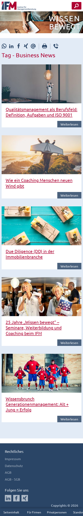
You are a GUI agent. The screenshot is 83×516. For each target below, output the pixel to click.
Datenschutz (14, 466)
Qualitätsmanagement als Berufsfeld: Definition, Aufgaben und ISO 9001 (41, 112)
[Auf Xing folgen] (24, 498)
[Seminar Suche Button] (76, 6)
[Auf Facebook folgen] (16, 498)
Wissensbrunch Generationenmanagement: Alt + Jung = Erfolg (37, 404)
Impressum (13, 459)
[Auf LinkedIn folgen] (8, 498)
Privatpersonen (57, 512)
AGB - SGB (12, 479)
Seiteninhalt (11, 512)
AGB (8, 472)
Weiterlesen (69, 124)
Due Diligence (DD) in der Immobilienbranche (30, 253)
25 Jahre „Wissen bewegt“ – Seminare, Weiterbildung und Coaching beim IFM (34, 327)
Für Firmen (34, 512)
